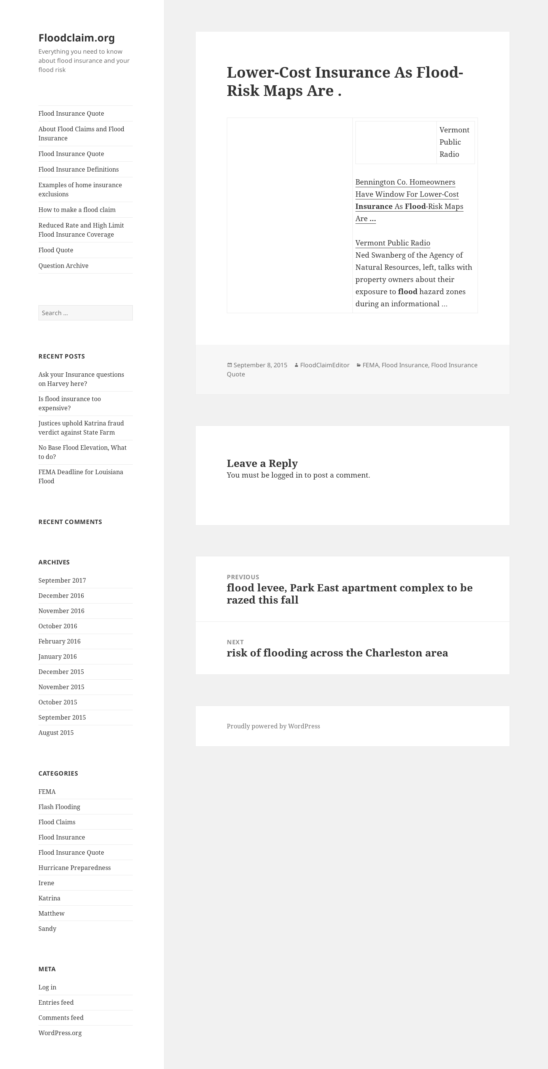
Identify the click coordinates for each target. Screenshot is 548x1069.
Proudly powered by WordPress (273, 726)
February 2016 (59, 641)
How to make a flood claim (77, 210)
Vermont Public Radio (392, 243)
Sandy (47, 928)
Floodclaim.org (76, 37)
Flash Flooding (59, 807)
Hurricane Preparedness (74, 867)
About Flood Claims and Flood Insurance (81, 133)
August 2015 (56, 732)
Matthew (51, 913)
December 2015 (61, 672)
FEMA (47, 791)
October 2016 (57, 626)
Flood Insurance (61, 837)
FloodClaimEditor (325, 365)
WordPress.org (60, 1033)
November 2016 (61, 611)
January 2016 (57, 656)
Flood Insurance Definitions (78, 169)
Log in (47, 987)
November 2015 (61, 687)
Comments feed (61, 1017)
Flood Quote (55, 250)
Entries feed (56, 1002)
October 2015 (57, 702)
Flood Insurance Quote (71, 113)
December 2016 (61, 595)
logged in (287, 475)
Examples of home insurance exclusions (80, 189)
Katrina (49, 898)
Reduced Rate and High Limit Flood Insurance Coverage (81, 230)
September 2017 (62, 580)
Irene (46, 883)
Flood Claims (56, 822)
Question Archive (63, 265)
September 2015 (62, 717)
